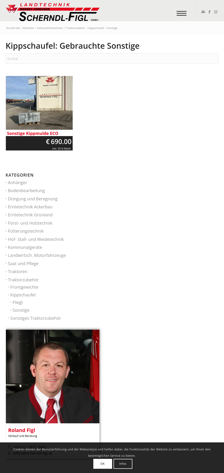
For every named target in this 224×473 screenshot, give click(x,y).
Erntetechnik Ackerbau (30, 207)
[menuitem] (183, 10)
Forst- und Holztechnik (30, 223)
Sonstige (21, 310)
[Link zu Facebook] (209, 11)
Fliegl (18, 302)
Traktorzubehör (23, 280)
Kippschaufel (23, 295)
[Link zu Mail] (203, 11)
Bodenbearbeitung (26, 190)
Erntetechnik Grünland (30, 215)
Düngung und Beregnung (33, 199)
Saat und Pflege (23, 263)
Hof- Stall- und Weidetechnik (36, 239)
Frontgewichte (24, 287)
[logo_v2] (53, 10)
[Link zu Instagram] (215, 11)
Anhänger (17, 182)
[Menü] (183, 10)
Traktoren (17, 271)
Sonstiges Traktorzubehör (35, 318)
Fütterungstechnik (26, 231)
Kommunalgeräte (25, 247)
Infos (122, 464)
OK (103, 464)
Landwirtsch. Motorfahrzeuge (37, 255)
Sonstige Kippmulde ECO (32, 133)
